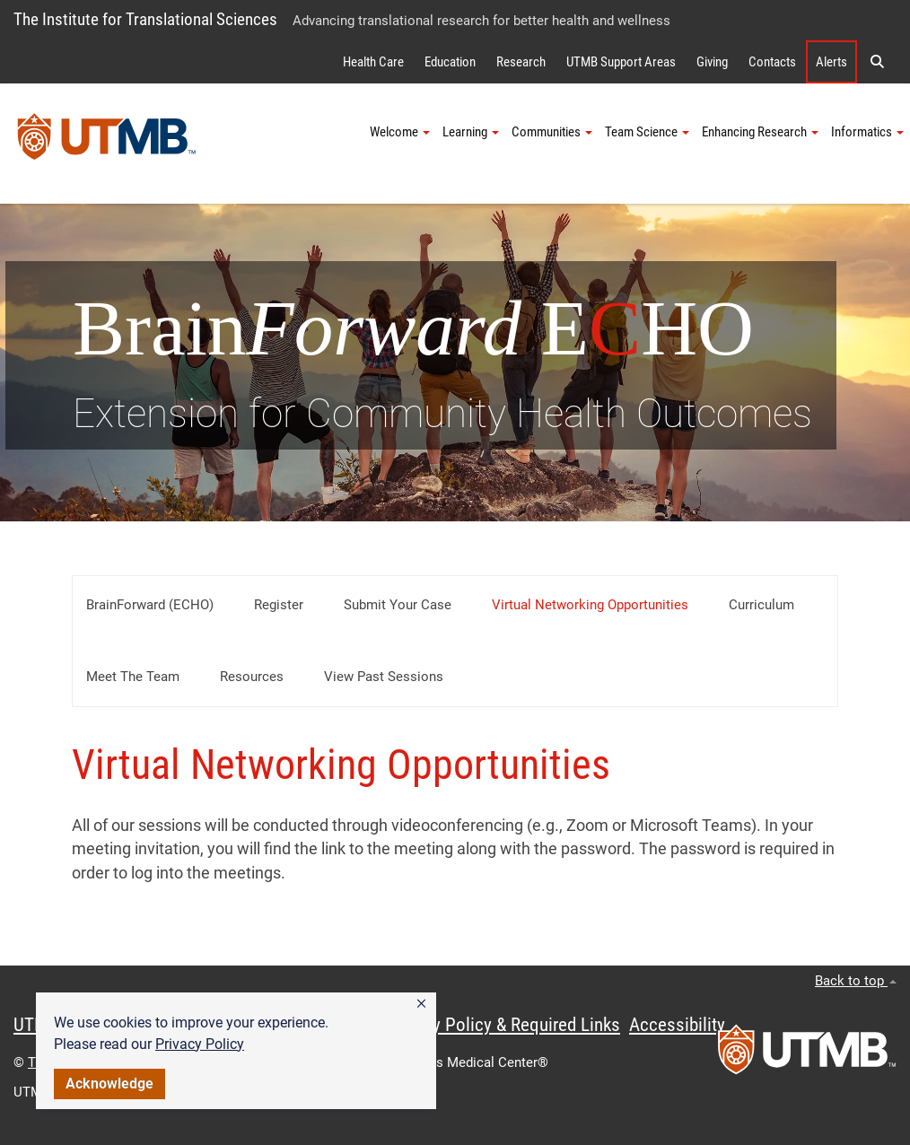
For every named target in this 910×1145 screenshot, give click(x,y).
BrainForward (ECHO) (150, 605)
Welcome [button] (400, 132)
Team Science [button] (647, 132)
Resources (252, 677)
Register (278, 605)
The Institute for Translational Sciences (145, 19)
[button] (421, 1004)
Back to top (856, 981)
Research (521, 62)
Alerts (831, 62)
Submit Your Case (397, 605)
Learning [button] (470, 132)
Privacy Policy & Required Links (503, 1025)
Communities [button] (552, 132)
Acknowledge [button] (109, 1083)
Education (450, 62)
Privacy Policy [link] (199, 1044)
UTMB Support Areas (621, 62)
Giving (712, 62)
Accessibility (677, 1025)
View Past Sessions (383, 677)
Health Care (373, 62)
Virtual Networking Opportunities (590, 605)
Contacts (772, 62)
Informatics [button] (867, 132)
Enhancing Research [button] (760, 132)
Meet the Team (132, 677)
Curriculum (761, 605)
